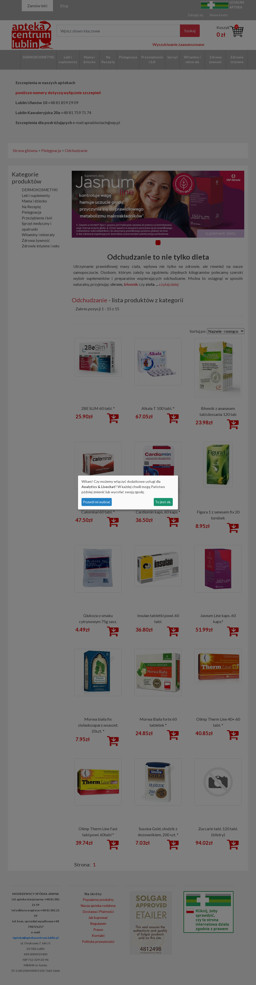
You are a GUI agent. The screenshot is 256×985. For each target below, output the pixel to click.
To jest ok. (163, 502)
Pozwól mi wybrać (96, 502)
